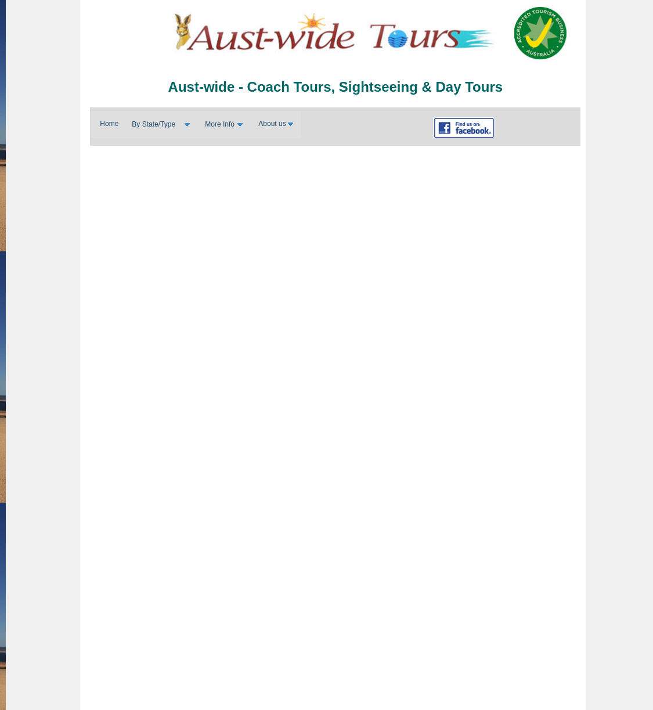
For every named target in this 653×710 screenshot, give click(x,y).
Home (109, 124)
